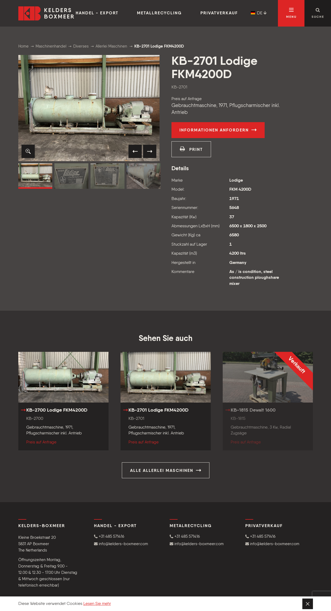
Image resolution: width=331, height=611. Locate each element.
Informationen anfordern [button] (218, 130)
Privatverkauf (219, 13)
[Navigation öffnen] (291, 13)
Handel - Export (97, 13)
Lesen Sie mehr (97, 604)
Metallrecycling (159, 13)
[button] (28, 151)
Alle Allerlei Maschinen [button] (165, 470)
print (191, 149)
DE (259, 13)
